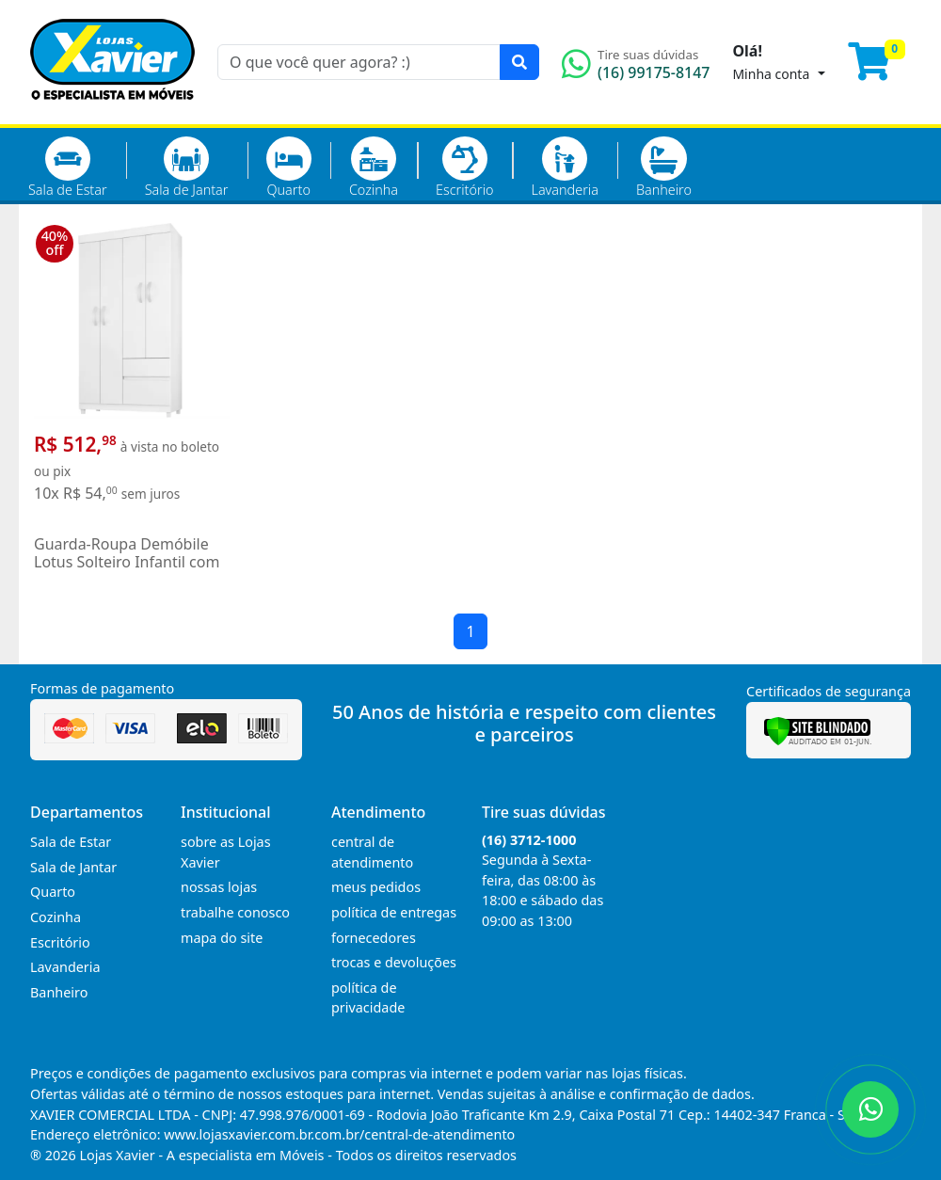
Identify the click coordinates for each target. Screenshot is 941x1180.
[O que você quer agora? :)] (359, 62)
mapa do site (222, 938)
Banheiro (664, 167)
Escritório (464, 167)
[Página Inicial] (112, 113)
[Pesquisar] (519, 62)
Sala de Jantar (187, 167)
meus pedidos (376, 887)
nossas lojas (219, 887)
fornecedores (373, 938)
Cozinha (373, 167)
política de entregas (393, 912)
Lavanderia (564, 167)
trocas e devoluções (393, 962)
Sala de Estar (67, 167)
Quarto (288, 167)
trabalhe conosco (235, 912)
